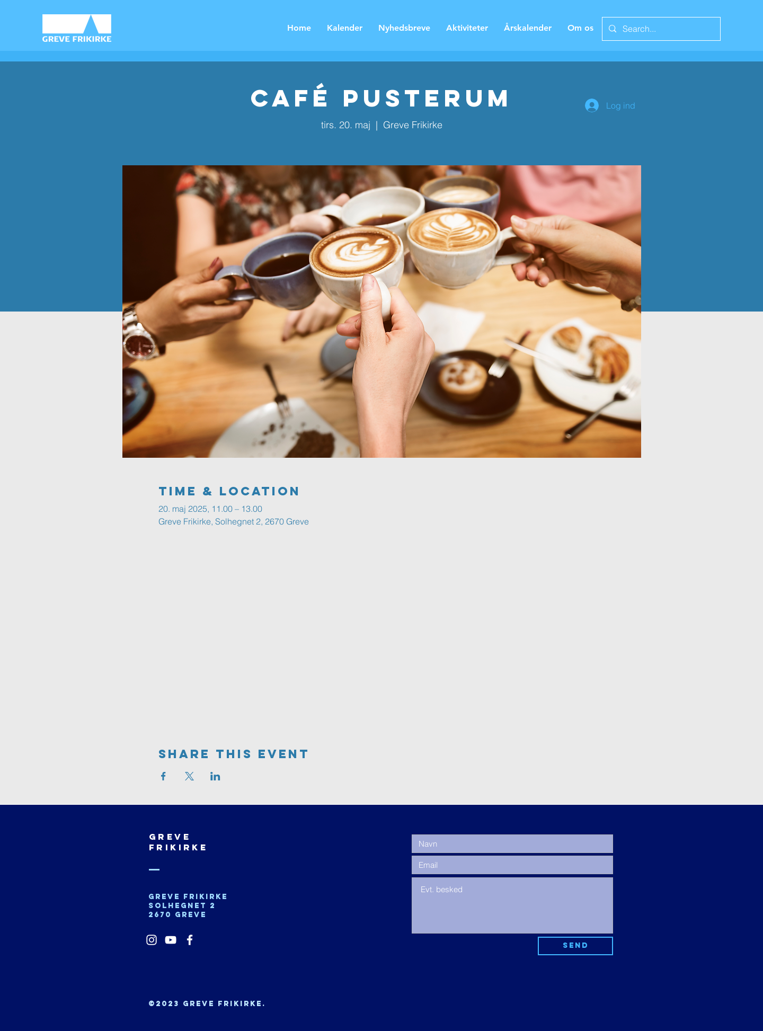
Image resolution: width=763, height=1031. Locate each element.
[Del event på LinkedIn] (215, 776)
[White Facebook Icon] (190, 940)
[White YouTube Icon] (171, 940)
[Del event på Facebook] (163, 776)
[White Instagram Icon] (151, 940)
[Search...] (660, 28)
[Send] (575, 946)
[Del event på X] (189, 776)
